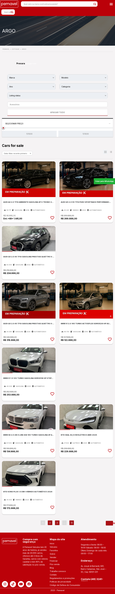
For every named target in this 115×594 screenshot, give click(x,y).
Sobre (52, 554)
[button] (111, 4)
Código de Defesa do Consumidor (65, 585)
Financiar (54, 561)
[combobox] (31, 77)
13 (72, 523)
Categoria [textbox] (66, 86)
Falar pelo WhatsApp (105, 181)
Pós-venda (55, 564)
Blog (52, 568)
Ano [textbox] (11, 86)
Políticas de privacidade (60, 582)
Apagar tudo (30, 63)
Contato (53, 575)
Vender (53, 557)
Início (52, 543)
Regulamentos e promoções (62, 578)
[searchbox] (57, 104)
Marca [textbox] (12, 78)
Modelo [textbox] (65, 78)
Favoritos (54, 550)
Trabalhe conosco (58, 571)
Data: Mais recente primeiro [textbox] (15, 153)
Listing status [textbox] (14, 95)
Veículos (53, 547)
